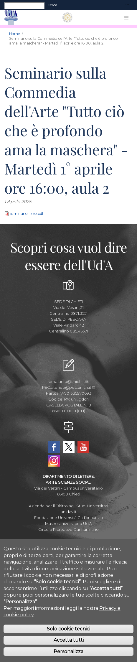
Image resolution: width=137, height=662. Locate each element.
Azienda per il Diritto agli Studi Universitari (68, 505)
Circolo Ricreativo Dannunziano (68, 529)
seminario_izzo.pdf (26, 214)
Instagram (54, 460)
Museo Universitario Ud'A (68, 523)
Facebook (54, 447)
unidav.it (69, 511)
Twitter (68, 447)
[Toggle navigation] (127, 5)
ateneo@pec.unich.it (73, 387)
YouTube (83, 447)
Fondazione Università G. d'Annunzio (68, 517)
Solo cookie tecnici (68, 640)
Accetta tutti (69, 651)
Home (14, 34)
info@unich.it (74, 381)
